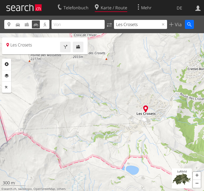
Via (177, 24)
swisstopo (25, 189)
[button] (197, 176)
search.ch (10, 189)
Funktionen (6, 87)
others (61, 189)
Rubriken (6, 64)
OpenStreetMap (44, 189)
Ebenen (6, 75)
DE (179, 8)
